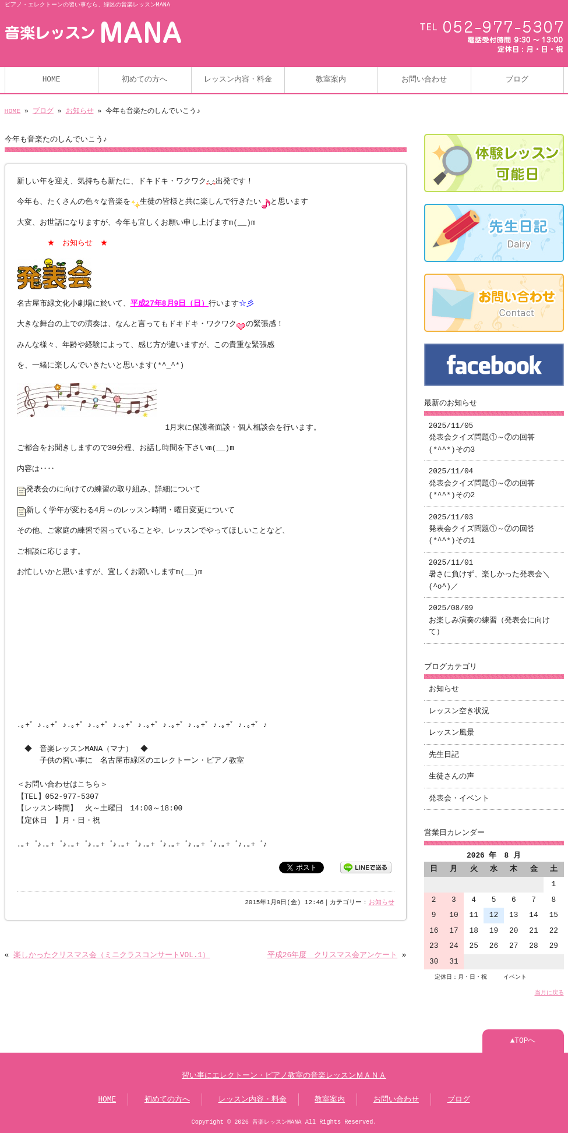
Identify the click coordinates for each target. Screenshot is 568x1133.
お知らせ (80, 111)
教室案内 (331, 80)
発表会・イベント (459, 799)
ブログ (517, 80)
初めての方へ (144, 80)
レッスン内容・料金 (238, 80)
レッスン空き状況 (459, 711)
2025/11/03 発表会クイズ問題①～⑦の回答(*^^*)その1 (482, 529)
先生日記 (444, 755)
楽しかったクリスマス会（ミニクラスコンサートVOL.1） (111, 955)
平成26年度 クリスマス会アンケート (332, 955)
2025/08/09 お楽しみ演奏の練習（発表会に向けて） (489, 620)
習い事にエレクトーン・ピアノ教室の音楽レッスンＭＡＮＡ (284, 1076)
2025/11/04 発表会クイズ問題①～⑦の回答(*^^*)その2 (482, 483)
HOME (52, 80)
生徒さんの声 (451, 776)
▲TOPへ (523, 1041)
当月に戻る (549, 993)
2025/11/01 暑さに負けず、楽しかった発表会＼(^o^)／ (489, 575)
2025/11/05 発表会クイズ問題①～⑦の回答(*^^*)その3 (482, 438)
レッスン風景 (451, 733)
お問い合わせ (424, 80)
